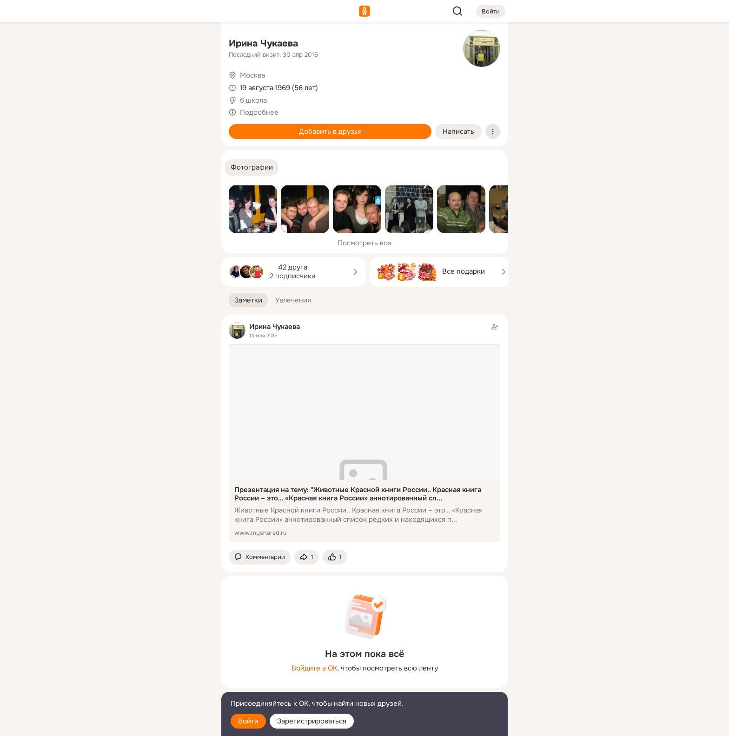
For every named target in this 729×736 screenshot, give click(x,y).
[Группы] (193, 44)
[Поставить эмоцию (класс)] (335, 557)
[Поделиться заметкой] (306, 557)
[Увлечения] (152, 44)
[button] (251, 167)
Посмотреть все (364, 243)
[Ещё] (152, 664)
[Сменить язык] (152, 684)
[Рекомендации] (152, 167)
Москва (252, 75)
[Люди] (152, 85)
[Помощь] (111, 167)
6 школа (253, 100)
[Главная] (111, 44)
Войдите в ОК (314, 668)
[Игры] (193, 126)
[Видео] (193, 85)
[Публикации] (111, 85)
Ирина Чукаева (263, 43)
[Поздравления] (152, 126)
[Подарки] (111, 126)
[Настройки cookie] (152, 724)
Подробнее (259, 112)
